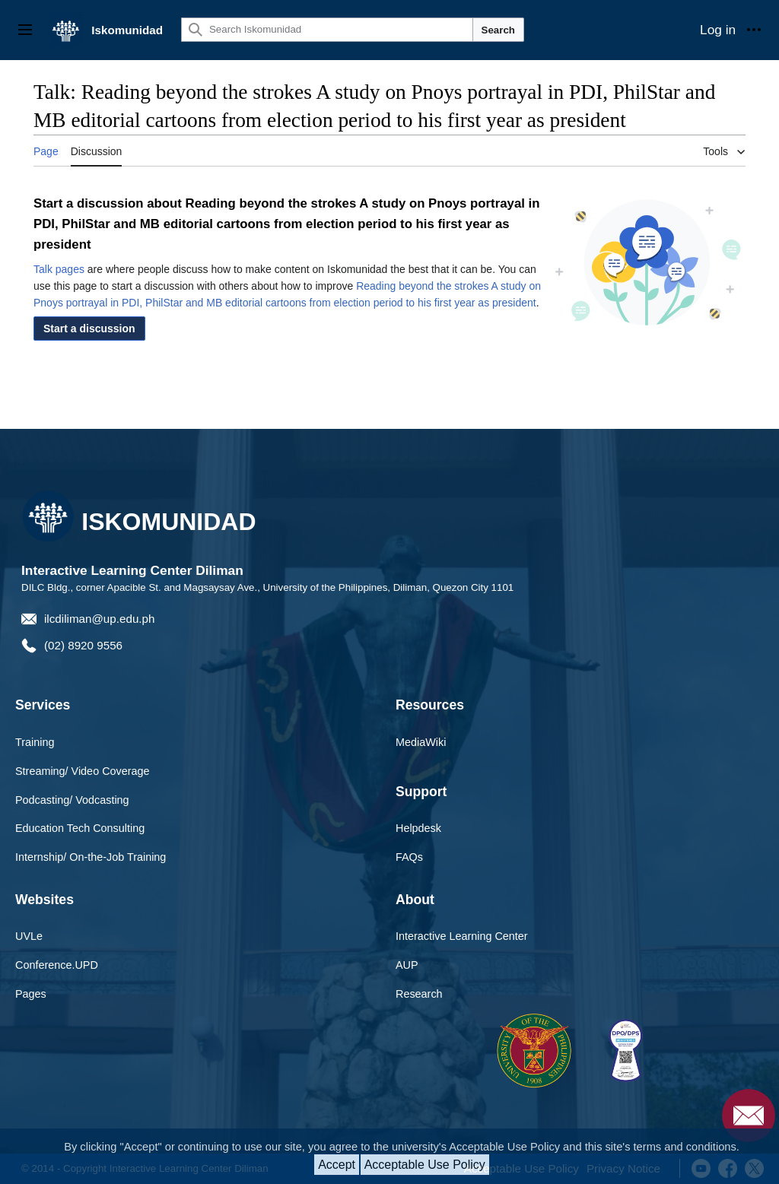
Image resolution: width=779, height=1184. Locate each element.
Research (419, 994)
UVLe (29, 936)
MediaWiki (421, 742)
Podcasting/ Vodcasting (72, 800)
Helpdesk (418, 828)
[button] (89, 328)
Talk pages (58, 269)
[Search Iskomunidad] (327, 29)
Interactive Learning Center (462, 936)
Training (34, 742)
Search (498, 30)
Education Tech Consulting (80, 828)
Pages (30, 994)
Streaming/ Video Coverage (82, 771)
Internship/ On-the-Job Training (90, 857)
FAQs (409, 857)
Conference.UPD (56, 965)
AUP (407, 965)
